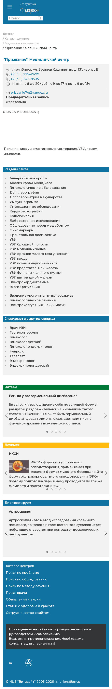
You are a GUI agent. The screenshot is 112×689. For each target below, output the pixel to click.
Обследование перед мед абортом (39, 225)
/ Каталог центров (16, 38)
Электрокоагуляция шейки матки (37, 305)
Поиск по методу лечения (27, 586)
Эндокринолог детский (29, 365)
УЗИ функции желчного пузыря (36, 273)
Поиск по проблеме (22, 573)
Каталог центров (20, 566)
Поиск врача (16, 593)
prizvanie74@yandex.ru (29, 92)
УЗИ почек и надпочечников (33, 263)
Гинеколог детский (25, 342)
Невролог (18, 351)
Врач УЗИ (18, 328)
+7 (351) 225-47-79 (25, 74)
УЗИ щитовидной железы (31, 277)
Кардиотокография (26, 211)
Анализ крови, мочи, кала (31, 183)
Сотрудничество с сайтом (27, 613)
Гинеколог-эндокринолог (31, 347)
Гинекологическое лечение (33, 300)
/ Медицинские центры (21, 43)
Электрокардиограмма (29, 282)
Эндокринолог (22, 361)
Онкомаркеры (22, 230)
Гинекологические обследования (38, 188)
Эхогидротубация (25, 287)
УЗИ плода (19, 258)
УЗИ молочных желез (28, 249)
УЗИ (13, 240)
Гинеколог (18, 337)
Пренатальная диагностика (33, 235)
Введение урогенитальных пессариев (41, 295)
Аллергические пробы (28, 178)
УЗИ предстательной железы (34, 268)
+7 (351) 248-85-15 (25, 79)
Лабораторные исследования (35, 221)
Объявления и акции (23, 599)
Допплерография (24, 192)
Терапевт (17, 356)
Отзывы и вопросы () (21, 112)
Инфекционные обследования (36, 206)
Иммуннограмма (24, 202)
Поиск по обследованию (27, 579)
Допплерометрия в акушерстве (36, 197)
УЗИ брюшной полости (29, 244)
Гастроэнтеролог (24, 332)
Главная (8, 34)
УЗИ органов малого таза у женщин (40, 254)
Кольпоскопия (22, 216)
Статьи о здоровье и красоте (30, 606)
